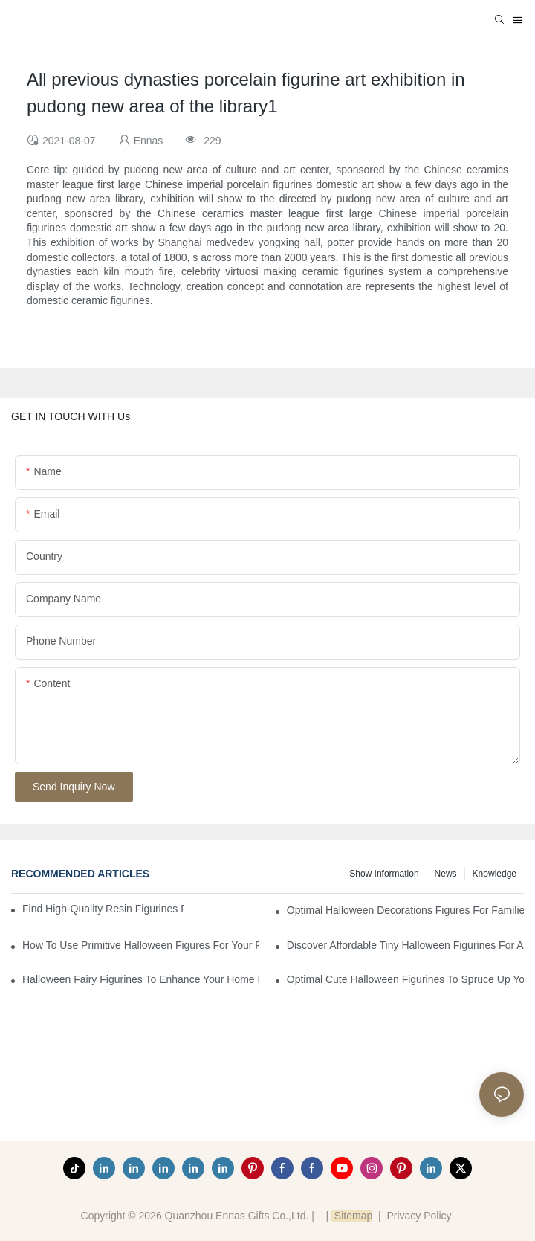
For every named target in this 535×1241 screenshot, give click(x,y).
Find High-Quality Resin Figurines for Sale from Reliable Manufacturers (103, 909)
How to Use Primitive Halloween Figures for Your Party (140, 945)
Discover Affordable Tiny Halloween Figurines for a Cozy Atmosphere (405, 945)
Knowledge (494, 873)
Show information (383, 873)
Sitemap (351, 1216)
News (446, 873)
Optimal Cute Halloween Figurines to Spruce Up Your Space (405, 979)
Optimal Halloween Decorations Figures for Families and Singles (405, 910)
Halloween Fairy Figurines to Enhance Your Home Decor (140, 979)
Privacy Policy (418, 1216)
